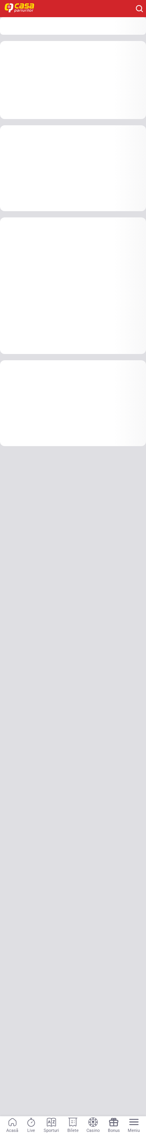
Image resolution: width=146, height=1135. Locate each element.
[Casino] (93, 1125)
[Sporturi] (51, 1125)
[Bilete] (73, 1125)
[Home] (23, 8)
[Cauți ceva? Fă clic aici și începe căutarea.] (139, 8)
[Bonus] (114, 1125)
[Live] (31, 1125)
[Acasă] (12, 1125)
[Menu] (134, 1125)
